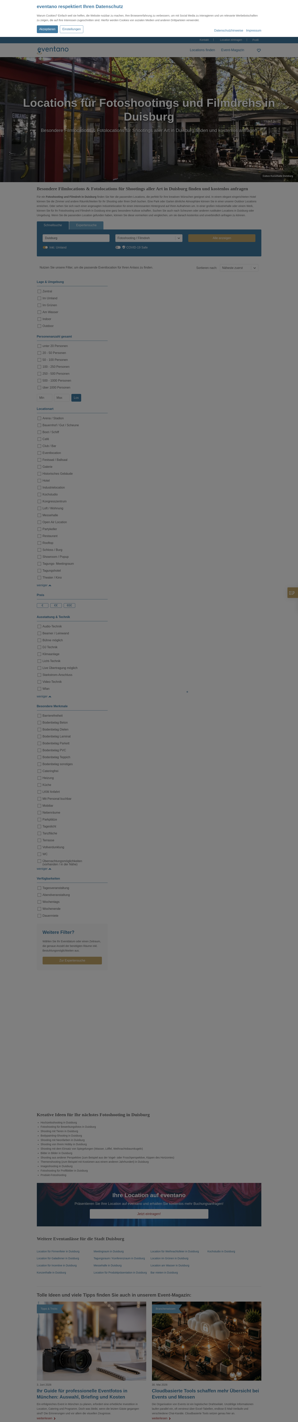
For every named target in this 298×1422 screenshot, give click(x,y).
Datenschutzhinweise (228, 30)
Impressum (253, 30)
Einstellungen (71, 29)
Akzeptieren (47, 29)
